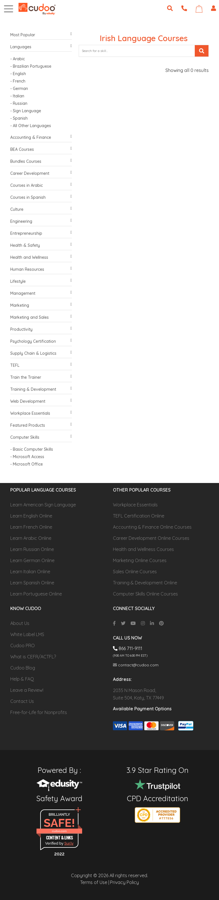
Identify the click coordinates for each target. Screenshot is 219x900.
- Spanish (19, 118)
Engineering (41, 222)
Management (41, 293)
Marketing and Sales (41, 317)
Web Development (41, 401)
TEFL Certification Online (138, 516)
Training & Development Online (145, 583)
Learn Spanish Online (32, 583)
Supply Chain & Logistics (41, 353)
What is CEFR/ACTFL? (33, 657)
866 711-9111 (127, 648)
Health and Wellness (41, 257)
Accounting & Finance (41, 138)
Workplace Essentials (41, 413)
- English (18, 73)
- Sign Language (25, 110)
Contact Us (22, 701)
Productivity (41, 329)
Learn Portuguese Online (36, 594)
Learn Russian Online (32, 549)
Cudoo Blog (22, 668)
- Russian (18, 103)
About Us (19, 623)
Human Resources (41, 269)
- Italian (17, 96)
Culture (41, 210)
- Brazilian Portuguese (30, 66)
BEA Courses (41, 150)
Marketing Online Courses (140, 560)
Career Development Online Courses (151, 538)
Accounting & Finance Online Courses (152, 527)
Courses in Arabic (41, 186)
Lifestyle (41, 281)
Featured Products (41, 425)
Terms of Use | (94, 882)
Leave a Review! (26, 690)
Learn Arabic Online (30, 538)
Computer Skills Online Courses (145, 594)
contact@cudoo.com (136, 665)
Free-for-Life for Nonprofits (38, 712)
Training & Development (41, 389)
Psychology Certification (41, 341)
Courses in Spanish (41, 198)
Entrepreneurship (41, 233)
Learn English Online (31, 516)
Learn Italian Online (30, 571)
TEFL (41, 365)
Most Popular (41, 35)
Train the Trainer (41, 377)
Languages (41, 47)
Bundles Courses (41, 162)
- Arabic (17, 58)
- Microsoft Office (26, 464)
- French (17, 81)
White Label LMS (27, 634)
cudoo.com (59, 831)
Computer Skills (41, 437)
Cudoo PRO (22, 645)
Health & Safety (41, 245)
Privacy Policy (124, 882)
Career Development (41, 174)
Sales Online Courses (135, 571)
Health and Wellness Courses (143, 549)
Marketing (41, 305)
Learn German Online (32, 560)
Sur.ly (69, 843)
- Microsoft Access (27, 456)
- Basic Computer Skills (31, 449)
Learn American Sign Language (43, 505)
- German (19, 88)
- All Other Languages (30, 125)
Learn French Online (31, 527)
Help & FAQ (22, 679)
